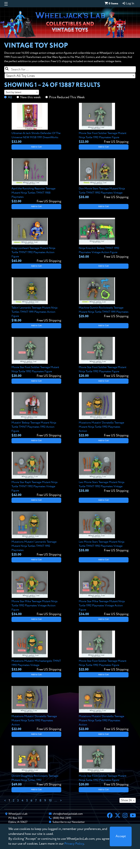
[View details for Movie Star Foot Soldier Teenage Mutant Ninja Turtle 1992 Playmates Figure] (104, 123)
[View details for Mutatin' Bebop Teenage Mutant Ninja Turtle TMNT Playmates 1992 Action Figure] (36, 415)
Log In (128, 3)
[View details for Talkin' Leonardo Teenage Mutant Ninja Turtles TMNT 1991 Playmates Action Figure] (36, 300)
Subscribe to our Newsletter (68, 822)
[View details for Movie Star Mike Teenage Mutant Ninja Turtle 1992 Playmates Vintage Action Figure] (36, 594)
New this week (30, 97)
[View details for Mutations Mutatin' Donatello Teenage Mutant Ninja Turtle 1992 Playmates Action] (104, 415)
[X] (117, 816)
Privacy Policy (74, 843)
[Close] (121, 836)
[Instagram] (125, 816)
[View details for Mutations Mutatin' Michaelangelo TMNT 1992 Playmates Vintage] (36, 651)
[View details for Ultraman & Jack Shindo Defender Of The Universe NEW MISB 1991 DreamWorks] (36, 123)
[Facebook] (109, 816)
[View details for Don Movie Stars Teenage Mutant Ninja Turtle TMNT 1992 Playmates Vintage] (104, 179)
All (10, 97)
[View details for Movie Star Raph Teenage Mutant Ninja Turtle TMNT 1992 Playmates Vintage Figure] (36, 475)
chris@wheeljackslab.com (68, 813)
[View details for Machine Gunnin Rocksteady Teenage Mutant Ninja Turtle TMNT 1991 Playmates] (104, 298)
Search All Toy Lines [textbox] (20, 76)
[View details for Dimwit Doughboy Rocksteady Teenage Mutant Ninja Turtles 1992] (36, 766)
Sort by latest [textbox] (13, 92)
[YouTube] (133, 816)
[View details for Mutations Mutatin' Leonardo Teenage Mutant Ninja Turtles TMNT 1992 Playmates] (36, 534)
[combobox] (70, 75)
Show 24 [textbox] (126, 800)
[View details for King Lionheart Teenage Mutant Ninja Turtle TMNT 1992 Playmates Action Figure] (36, 241)
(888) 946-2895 (62, 818)
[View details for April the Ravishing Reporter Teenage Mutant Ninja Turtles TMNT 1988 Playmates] (36, 181)
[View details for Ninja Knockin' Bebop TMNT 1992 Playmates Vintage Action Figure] (104, 238)
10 (50, 800)
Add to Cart (36, 147)
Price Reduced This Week (67, 97)
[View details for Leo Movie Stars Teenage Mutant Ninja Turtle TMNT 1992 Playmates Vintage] (104, 472)
